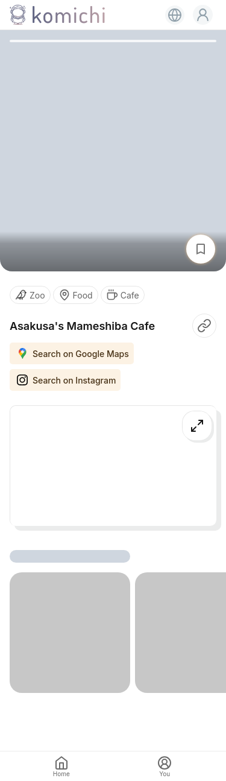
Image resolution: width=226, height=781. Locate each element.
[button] (202, 15)
